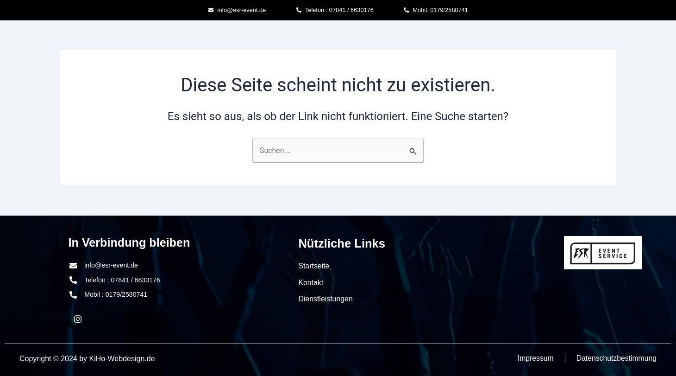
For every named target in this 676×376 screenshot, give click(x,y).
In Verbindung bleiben (130, 242)
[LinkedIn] (78, 319)
